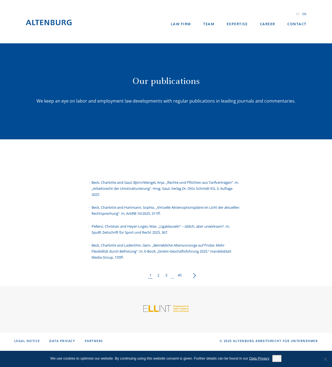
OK (277, 358)
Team (208, 23)
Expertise (237, 23)
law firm (181, 23)
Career (267, 23)
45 (179, 275)
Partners (94, 341)
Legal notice (27, 341)
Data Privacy (62, 341)
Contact (297, 23)
